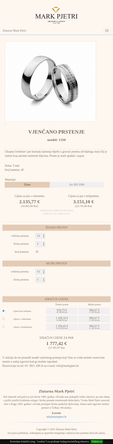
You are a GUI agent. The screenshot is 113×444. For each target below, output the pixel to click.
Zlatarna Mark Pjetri (14, 30)
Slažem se (97, 441)
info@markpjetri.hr (56, 416)
